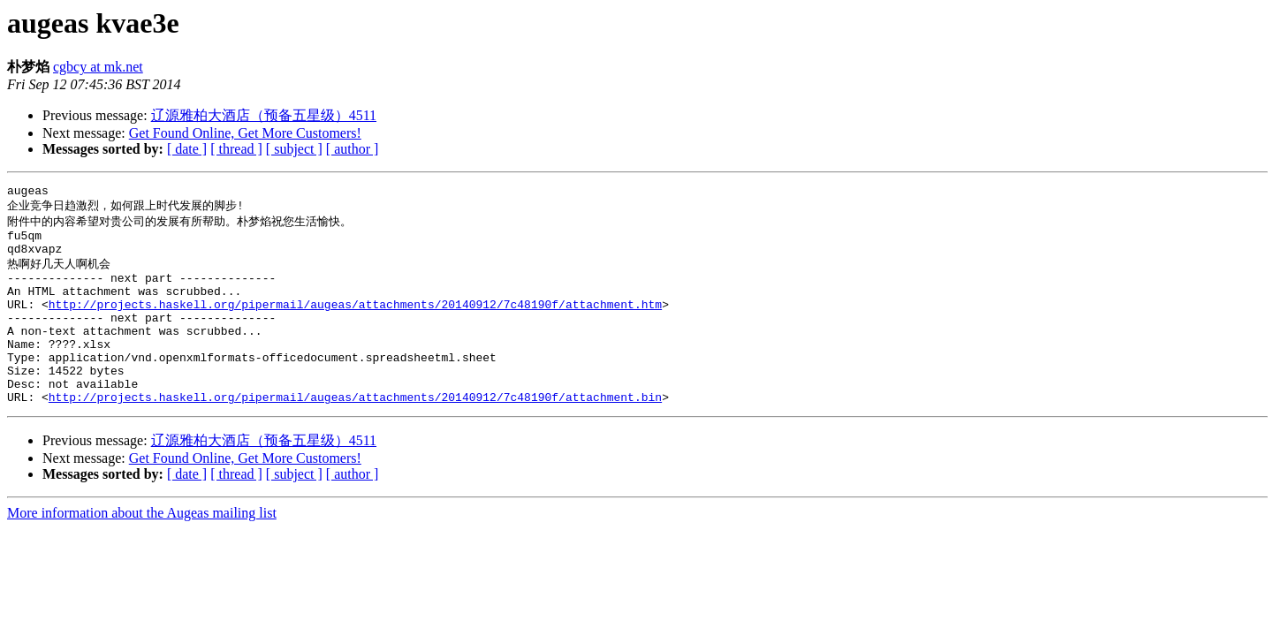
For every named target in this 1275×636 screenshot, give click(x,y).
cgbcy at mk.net (98, 66)
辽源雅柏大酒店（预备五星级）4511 (263, 115)
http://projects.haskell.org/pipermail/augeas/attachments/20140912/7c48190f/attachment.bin (355, 434)
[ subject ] (294, 148)
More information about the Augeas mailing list (142, 549)
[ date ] (187, 148)
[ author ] (352, 148)
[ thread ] (236, 148)
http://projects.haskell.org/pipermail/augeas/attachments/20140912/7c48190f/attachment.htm (355, 322)
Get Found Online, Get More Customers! (245, 132)
